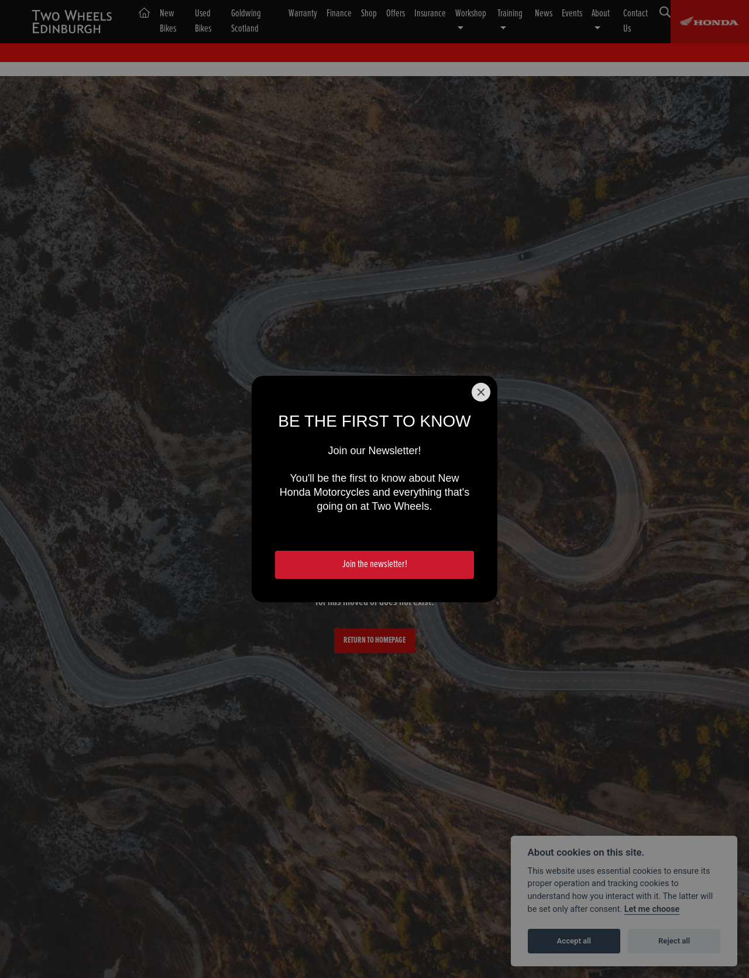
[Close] (481, 392)
